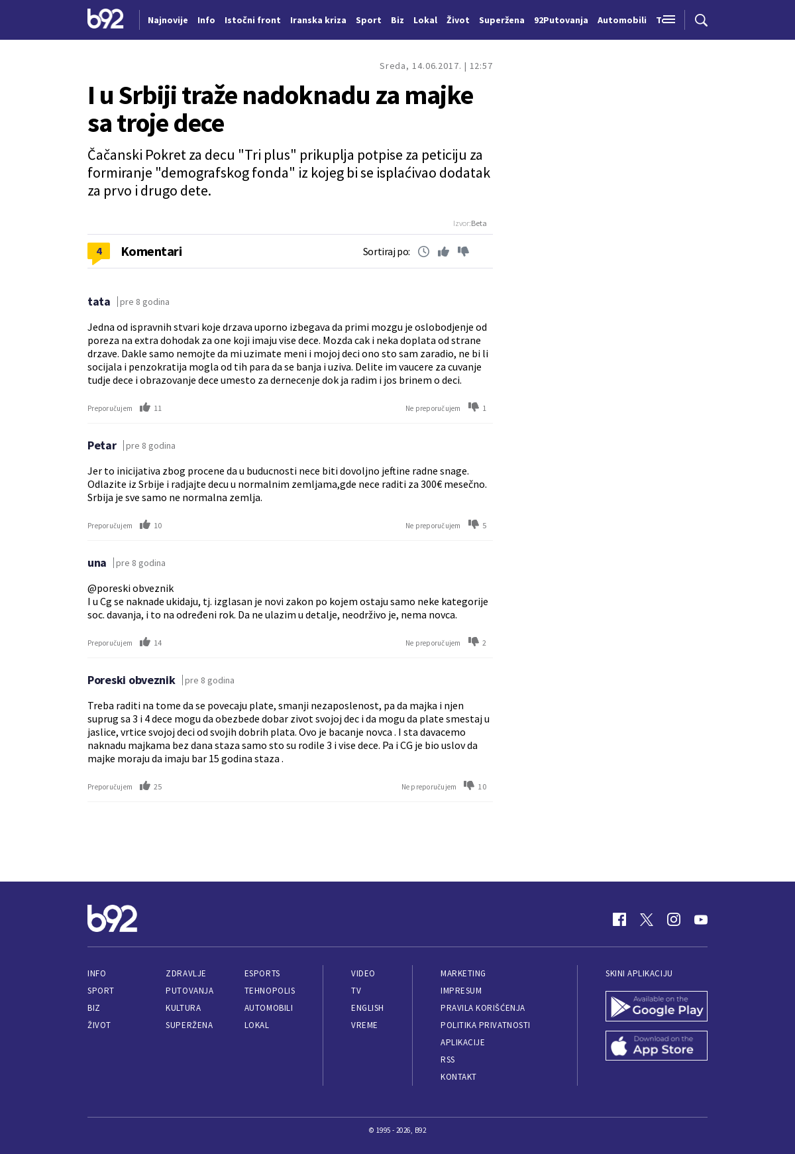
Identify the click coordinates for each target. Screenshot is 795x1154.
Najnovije (168, 20)
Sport (101, 990)
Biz (94, 1007)
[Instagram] (673, 919)
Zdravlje (186, 973)
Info (96, 973)
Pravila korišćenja (483, 1007)
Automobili (268, 1007)
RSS (448, 1059)
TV (356, 990)
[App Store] (657, 1047)
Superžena (189, 1025)
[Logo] (105, 20)
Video (363, 973)
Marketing (463, 973)
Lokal (257, 1025)
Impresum (461, 990)
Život (99, 1025)
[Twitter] (646, 919)
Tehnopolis (269, 990)
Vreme (364, 1025)
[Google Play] (657, 1007)
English (367, 1007)
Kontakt (459, 1076)
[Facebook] (619, 919)
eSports (262, 973)
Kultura (183, 1007)
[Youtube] (701, 919)
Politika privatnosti (486, 1025)
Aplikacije (463, 1042)
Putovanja (189, 990)
